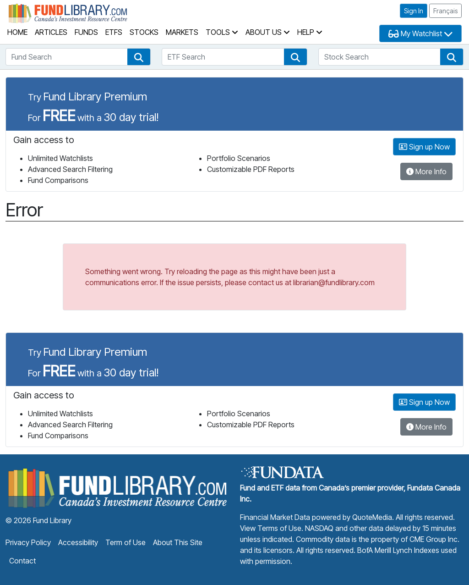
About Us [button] (267, 32)
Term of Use (125, 542)
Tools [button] (222, 32)
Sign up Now (424, 146)
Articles (51, 32)
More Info (426, 171)
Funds (86, 32)
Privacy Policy (28, 542)
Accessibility (78, 542)
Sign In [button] (413, 11)
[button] (138, 57)
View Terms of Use (270, 528)
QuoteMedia (372, 517)
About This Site (177, 542)
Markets (182, 32)
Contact (22, 560)
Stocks (144, 32)
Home (17, 32)
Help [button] (309, 32)
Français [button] (445, 11)
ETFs (113, 32)
